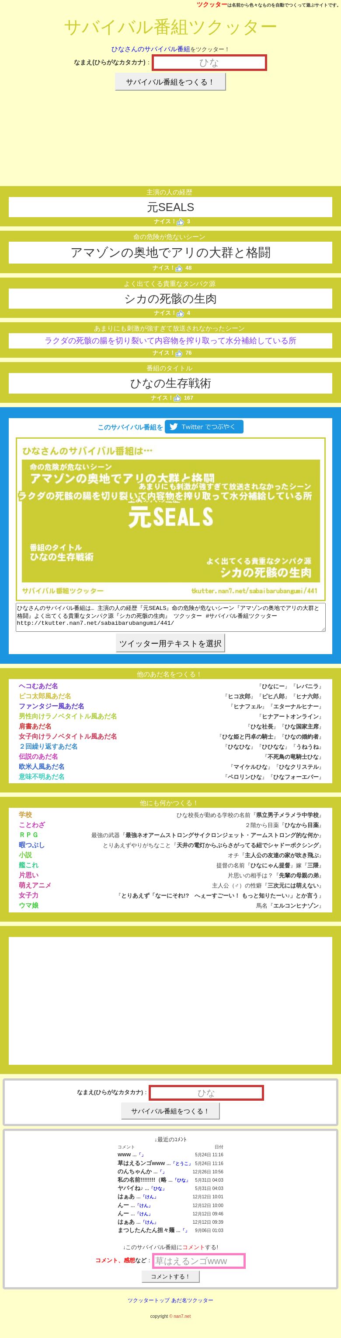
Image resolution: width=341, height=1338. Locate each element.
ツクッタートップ (149, 1306)
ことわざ (32, 830)
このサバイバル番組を (170, 427)
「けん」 (149, 1202)
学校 (25, 820)
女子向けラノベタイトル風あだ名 (68, 741)
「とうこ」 (182, 1168)
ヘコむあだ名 (38, 691)
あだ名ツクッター (192, 1306)
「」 (141, 1160)
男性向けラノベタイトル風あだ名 (68, 721)
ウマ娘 (28, 910)
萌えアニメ (35, 890)
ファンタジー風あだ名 (51, 711)
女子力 (28, 900)
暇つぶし (32, 850)
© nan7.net (180, 1321)
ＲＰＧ (28, 840)
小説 (25, 860)
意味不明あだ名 (42, 781)
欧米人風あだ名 (42, 771)
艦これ (28, 870)
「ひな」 (181, 1185)
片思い (28, 880)
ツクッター (212, 4)
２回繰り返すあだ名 (48, 751)
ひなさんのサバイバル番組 (150, 49)
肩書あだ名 (35, 731)
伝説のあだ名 (38, 761)
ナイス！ (169, 221)
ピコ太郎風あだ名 (45, 701)
